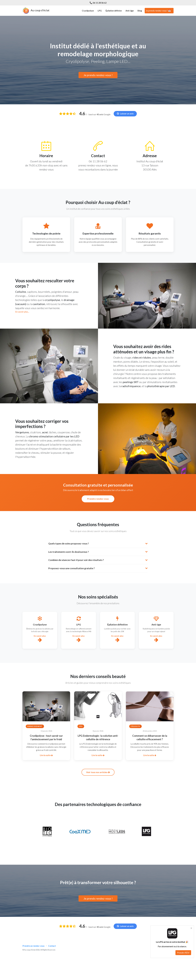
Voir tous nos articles (98, 772)
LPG (100, 10)
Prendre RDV (183, 952)
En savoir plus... (22, 311)
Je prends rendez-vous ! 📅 (158, 10)
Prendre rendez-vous (98, 498)
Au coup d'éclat (35, 10)
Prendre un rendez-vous (33, 945)
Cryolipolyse (88, 10)
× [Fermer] (191, 928)
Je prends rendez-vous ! (98, 75)
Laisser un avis (125, 113)
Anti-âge (129, 10)
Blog (139, 10)
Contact (52, 945)
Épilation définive (113, 10)
